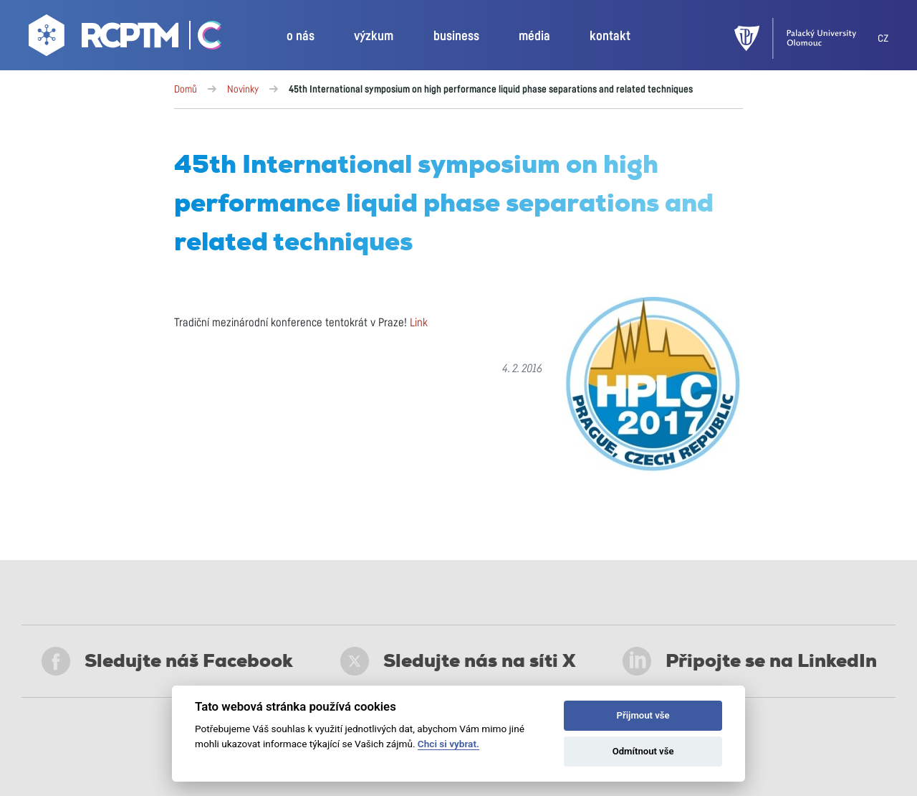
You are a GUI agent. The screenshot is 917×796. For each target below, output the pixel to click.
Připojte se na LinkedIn (750, 661)
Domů (185, 90)
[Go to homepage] (105, 38)
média (534, 36)
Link (419, 322)
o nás (301, 36)
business (456, 36)
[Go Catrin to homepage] (201, 38)
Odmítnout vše (643, 751)
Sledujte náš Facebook (167, 661)
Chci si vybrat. (448, 743)
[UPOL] (806, 38)
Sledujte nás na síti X (458, 661)
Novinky (243, 90)
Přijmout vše (643, 715)
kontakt (610, 36)
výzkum (373, 36)
